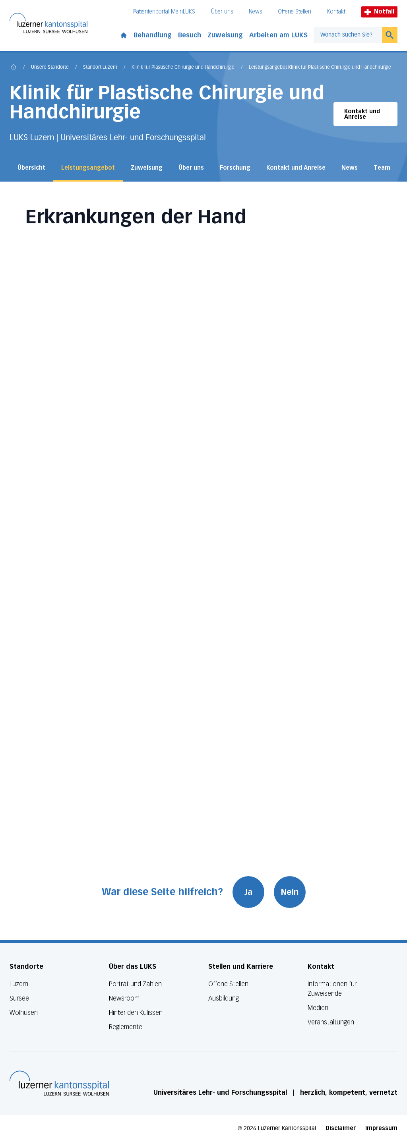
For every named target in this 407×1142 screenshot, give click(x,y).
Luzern (19, 984)
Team (382, 168)
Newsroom (124, 998)
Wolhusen (24, 1012)
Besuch (189, 35)
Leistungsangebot (88, 168)
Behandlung (153, 35)
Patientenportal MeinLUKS (164, 11)
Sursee (19, 998)
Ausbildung (223, 998)
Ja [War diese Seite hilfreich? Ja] (248, 892)
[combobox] (348, 35)
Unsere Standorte (50, 67)
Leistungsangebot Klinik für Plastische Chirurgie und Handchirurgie (320, 67)
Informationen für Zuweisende (332, 988)
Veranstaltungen (331, 1022)
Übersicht (31, 168)
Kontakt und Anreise (362, 114)
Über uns (222, 11)
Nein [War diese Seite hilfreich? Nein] (289, 892)
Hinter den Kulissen (136, 1012)
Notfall (379, 11)
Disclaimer (341, 1128)
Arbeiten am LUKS (278, 35)
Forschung (235, 168)
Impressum (381, 1128)
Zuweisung (225, 35)
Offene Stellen (294, 11)
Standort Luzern (100, 67)
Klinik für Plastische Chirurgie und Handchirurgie (183, 67)
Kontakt (336, 11)
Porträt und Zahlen (135, 984)
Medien (318, 1008)
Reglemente (125, 1027)
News (255, 11)
